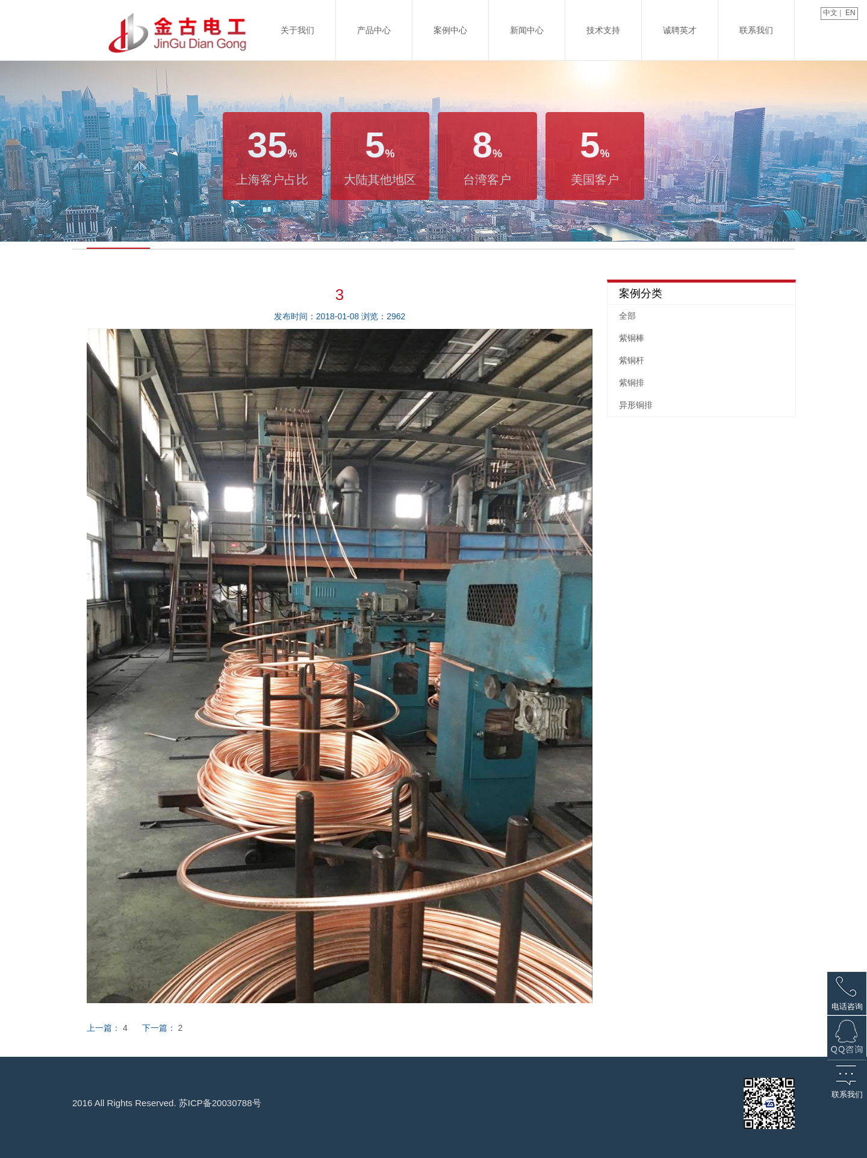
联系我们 (756, 30)
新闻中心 (527, 30)
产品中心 (374, 30)
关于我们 (297, 30)
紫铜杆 (631, 360)
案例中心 (450, 30)
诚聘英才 (680, 30)
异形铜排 (636, 405)
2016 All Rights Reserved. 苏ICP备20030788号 (166, 1103)
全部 (627, 316)
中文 (829, 12)
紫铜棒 (631, 338)
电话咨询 (847, 1006)
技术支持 (603, 30)
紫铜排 (631, 382)
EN (851, 12)
